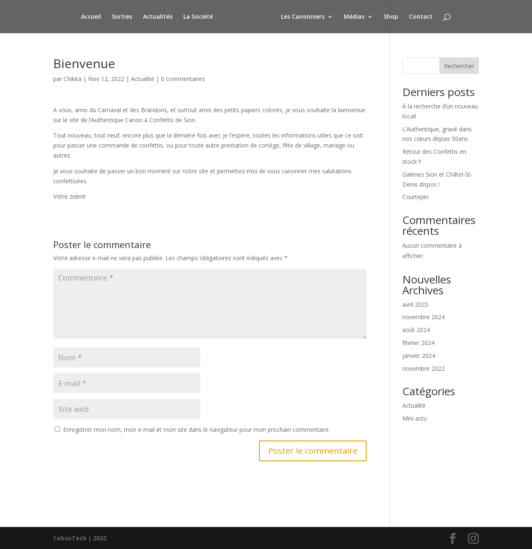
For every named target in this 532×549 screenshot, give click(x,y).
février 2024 (418, 343)
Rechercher (459, 66)
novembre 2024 (423, 317)
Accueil (92, 17)
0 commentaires (183, 79)
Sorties (123, 17)
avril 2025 (415, 304)
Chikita (72, 79)
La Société (199, 17)
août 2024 (416, 330)
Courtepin (415, 197)
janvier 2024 (418, 355)
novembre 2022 (423, 368)
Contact (419, 17)
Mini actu (414, 418)
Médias (352, 17)
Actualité (142, 79)
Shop (389, 17)
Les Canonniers (301, 17)
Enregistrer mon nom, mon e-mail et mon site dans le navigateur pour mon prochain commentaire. (196, 429)
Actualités (159, 17)
